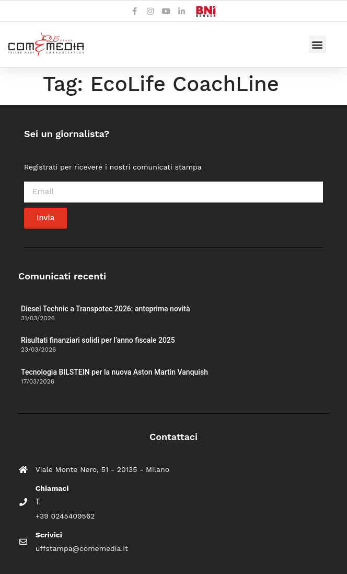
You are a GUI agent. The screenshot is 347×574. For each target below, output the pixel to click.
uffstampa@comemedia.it (82, 548)
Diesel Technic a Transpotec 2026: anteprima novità (105, 309)
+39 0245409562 (65, 516)
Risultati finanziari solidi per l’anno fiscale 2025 (98, 340)
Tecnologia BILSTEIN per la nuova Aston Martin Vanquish (114, 372)
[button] (317, 44)
